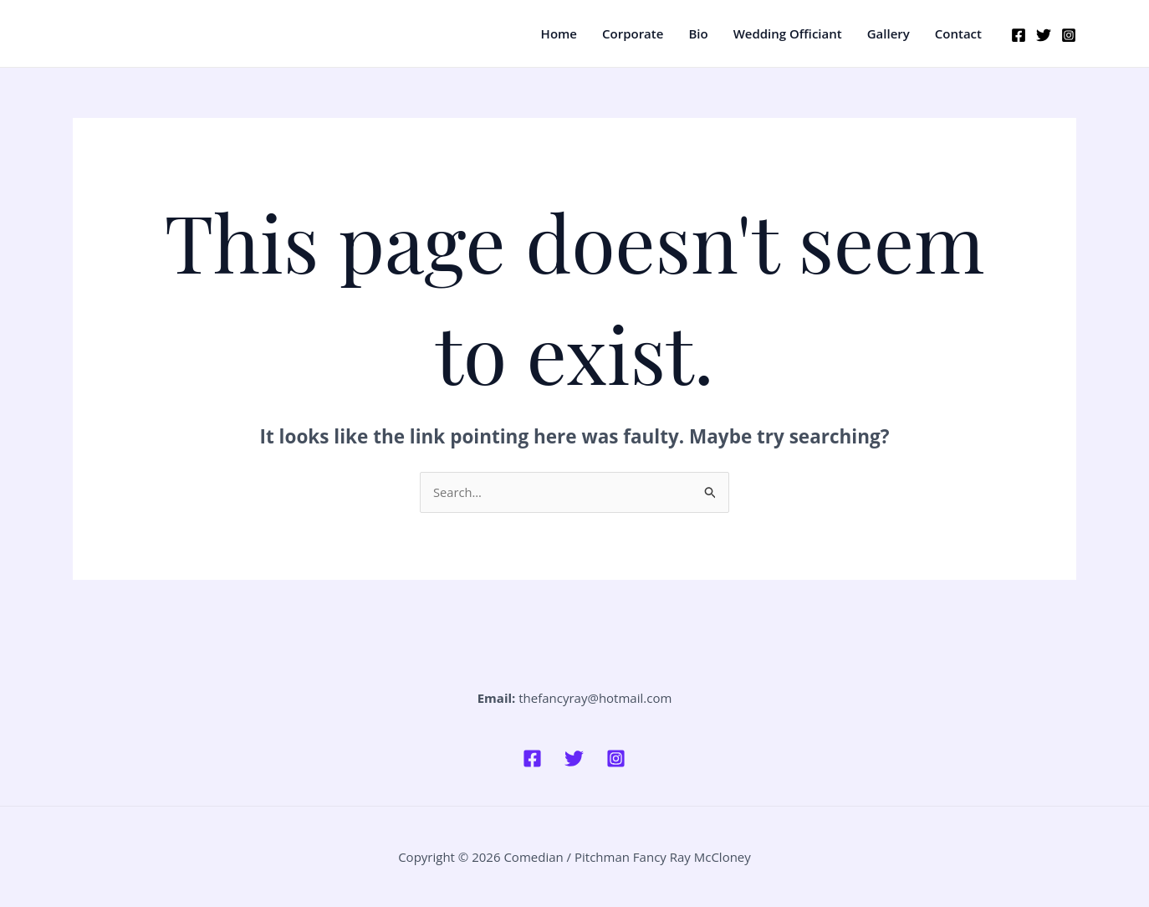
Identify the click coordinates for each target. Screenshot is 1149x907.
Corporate (632, 33)
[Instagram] (1068, 35)
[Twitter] (1043, 35)
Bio (697, 33)
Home (559, 33)
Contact (958, 33)
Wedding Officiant (787, 33)
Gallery (888, 33)
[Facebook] (1018, 35)
